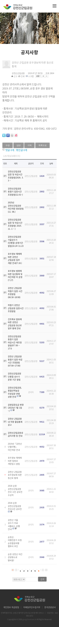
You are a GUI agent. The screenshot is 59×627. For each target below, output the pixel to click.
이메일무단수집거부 (31, 607)
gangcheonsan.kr (29, 619)
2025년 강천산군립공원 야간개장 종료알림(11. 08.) (16, 207)
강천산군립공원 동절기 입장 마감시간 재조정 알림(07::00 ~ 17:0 (15, 342)
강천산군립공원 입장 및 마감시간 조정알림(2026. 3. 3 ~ (15, 176)
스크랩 (30, 76)
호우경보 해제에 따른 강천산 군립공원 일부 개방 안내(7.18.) (15, 258)
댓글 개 (9, 150)
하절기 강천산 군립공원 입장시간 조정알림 (16, 308)
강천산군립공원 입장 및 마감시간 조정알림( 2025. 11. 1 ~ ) (15, 224)
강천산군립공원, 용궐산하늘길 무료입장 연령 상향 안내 (15, 392)
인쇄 (21, 76)
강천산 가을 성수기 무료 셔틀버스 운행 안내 (14, 524)
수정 (8, 145)
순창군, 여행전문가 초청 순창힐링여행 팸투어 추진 (15, 542)
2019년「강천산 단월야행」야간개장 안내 (15, 446)
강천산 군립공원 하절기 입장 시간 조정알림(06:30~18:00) (15, 292)
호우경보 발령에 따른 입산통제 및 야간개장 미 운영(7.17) (15, 275)
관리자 (31, 392)
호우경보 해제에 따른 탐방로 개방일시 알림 (15, 460)
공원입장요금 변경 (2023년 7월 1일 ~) (16, 407)
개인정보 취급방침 (11, 607)
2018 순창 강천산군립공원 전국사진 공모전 (15, 505)
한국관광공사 (50, 607)
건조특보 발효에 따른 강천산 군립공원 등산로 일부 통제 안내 (15, 324)
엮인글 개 (21, 150)
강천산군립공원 (31, 175)
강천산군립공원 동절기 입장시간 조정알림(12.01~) (15, 191)
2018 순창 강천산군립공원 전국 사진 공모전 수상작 (15, 490)
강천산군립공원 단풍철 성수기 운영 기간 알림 (14, 376)
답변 (19, 145)
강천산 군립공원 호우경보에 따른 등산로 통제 (15, 474)
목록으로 (42, 145)
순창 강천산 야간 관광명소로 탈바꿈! (15, 557)
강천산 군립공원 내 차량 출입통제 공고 (15, 421)
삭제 (29, 145)
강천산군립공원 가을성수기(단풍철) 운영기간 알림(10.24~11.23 (15, 241)
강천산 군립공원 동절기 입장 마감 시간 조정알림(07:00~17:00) (15, 361)
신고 (14, 76)
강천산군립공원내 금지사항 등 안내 (15, 434)
